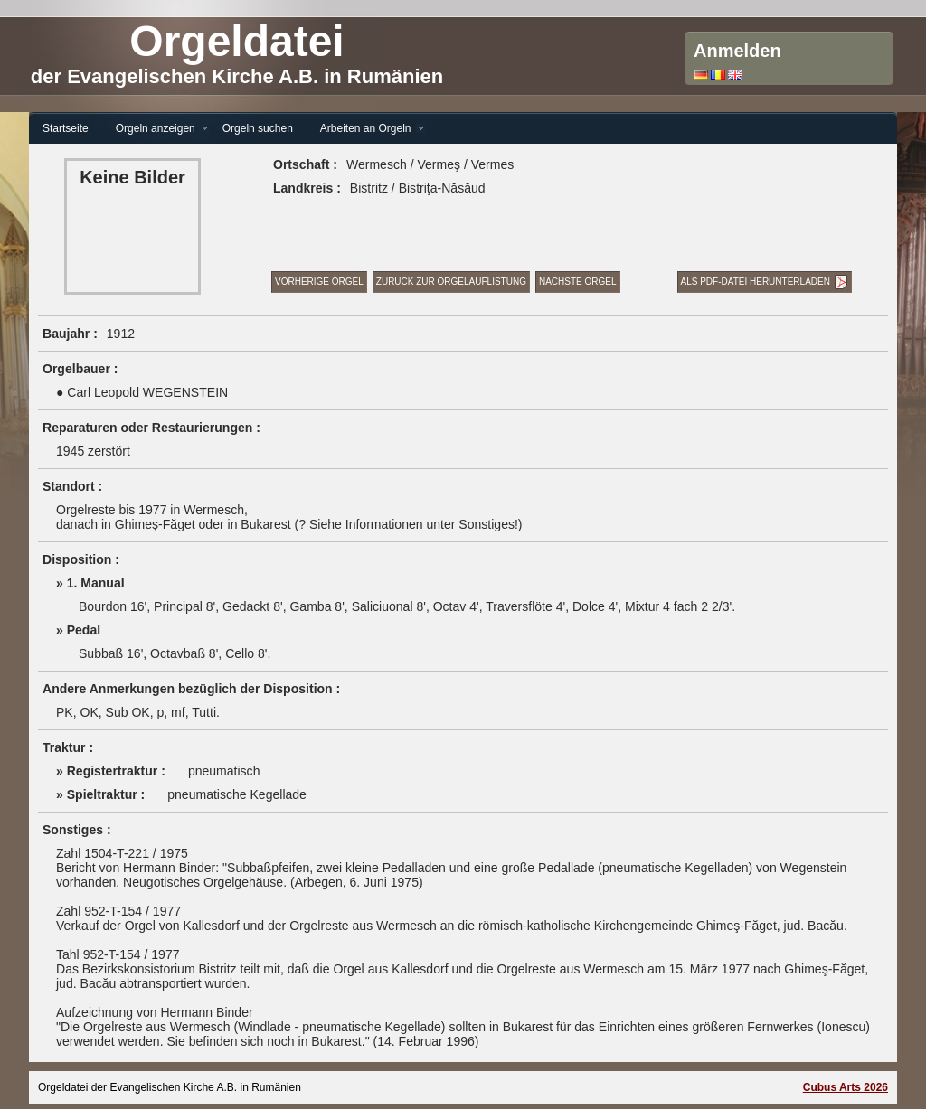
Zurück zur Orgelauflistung (451, 282)
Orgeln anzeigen (155, 129)
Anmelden (737, 51)
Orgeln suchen (257, 128)
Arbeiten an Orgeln (366, 129)
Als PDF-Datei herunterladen (755, 282)
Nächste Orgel (578, 282)
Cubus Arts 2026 (845, 1087)
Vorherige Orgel (319, 282)
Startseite (66, 128)
